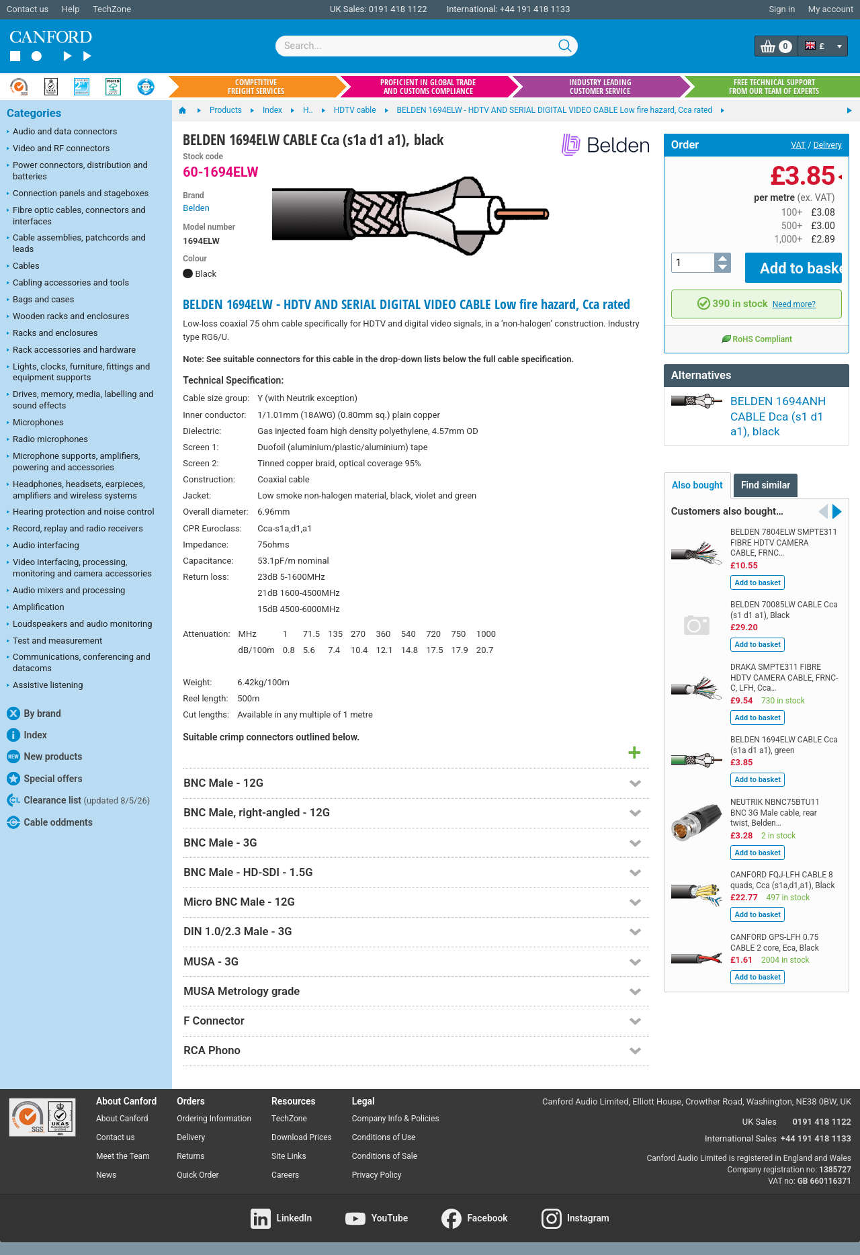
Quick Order (197, 1175)
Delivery (828, 145)
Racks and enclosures (52, 334)
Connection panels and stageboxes (77, 194)
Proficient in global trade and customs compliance (428, 87)
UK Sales (759, 1122)
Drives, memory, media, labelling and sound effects (80, 399)
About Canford (122, 1118)
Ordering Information (214, 1118)
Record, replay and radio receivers (75, 529)
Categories (34, 113)
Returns (190, 1156)
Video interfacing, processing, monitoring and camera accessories (79, 567)
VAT (798, 145)
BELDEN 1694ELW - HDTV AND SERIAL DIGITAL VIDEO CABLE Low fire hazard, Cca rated (406, 304)
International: (472, 9)
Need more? (794, 294)
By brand (34, 713)
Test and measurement (54, 642)
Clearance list (78, 800)
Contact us (28, 9)
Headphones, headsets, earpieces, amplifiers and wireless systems (76, 490)
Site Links (288, 1156)
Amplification (35, 608)
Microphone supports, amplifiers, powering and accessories (73, 461)
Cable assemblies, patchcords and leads (76, 243)
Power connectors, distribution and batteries (77, 170)
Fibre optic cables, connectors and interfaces (76, 215)
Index (27, 735)
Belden (196, 208)
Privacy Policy (377, 1175)
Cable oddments (50, 822)
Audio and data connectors (62, 132)
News (106, 1175)
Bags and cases (40, 300)
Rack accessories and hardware (71, 351)
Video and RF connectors (58, 149)
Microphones (35, 423)
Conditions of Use (384, 1137)
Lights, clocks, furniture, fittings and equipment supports (78, 372)
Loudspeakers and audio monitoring (80, 625)
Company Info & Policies (395, 1118)
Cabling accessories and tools (68, 283)
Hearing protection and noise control (81, 513)
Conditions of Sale (384, 1156)
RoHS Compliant (756, 329)
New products (44, 756)
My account (830, 9)
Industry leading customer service (600, 87)
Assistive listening (45, 686)
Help (71, 9)
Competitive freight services (256, 87)
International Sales (741, 1138)
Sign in (782, 9)
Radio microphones (47, 440)
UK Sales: (348, 9)
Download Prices (301, 1137)
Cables (23, 267)
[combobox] (426, 46)
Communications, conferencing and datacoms (78, 662)
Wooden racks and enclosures (68, 317)
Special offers (45, 778)
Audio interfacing (43, 546)
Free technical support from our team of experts (774, 87)
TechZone (112, 9)
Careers (285, 1175)
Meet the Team (123, 1156)
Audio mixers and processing (66, 591)
